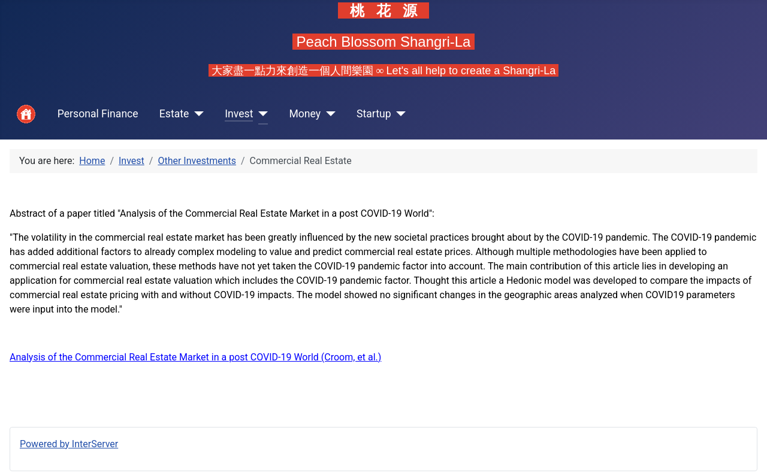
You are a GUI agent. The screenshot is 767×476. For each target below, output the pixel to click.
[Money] (328, 114)
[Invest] (260, 114)
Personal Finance (98, 114)
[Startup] (398, 114)
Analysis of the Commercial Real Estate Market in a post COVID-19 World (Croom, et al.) (195, 357)
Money (305, 114)
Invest (239, 114)
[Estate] (196, 114)
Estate (174, 114)
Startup (374, 114)
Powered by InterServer (69, 444)
